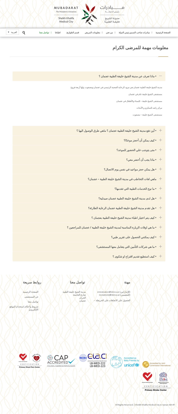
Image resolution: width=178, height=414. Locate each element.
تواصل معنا (33, 302)
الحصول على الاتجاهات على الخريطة (112, 300)
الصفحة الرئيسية (30, 292)
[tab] (89, 76)
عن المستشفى (31, 297)
